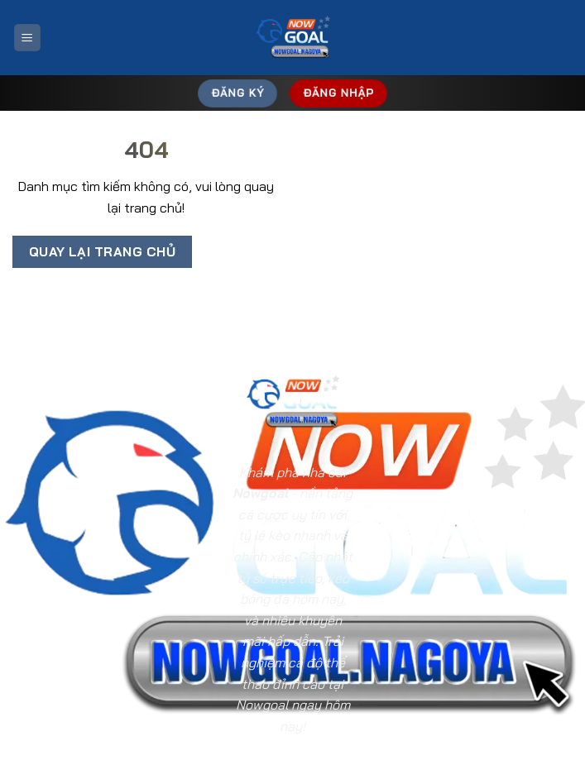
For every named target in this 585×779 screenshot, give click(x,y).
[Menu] (27, 37)
